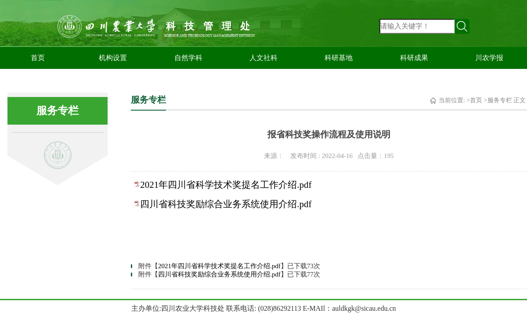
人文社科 (263, 57)
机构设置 (113, 57)
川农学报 (489, 57)
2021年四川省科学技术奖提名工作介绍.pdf (225, 185)
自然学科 (188, 57)
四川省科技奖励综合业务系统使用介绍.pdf (225, 204)
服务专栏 (499, 100)
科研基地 (339, 57)
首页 (38, 57)
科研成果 (414, 57)
